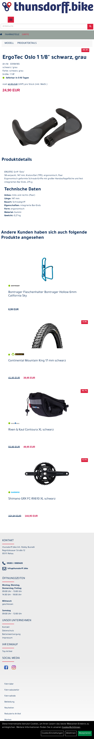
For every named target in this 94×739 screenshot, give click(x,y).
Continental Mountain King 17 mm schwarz (37, 361)
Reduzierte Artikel (12, 714)
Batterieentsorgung (11, 634)
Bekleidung (9, 702)
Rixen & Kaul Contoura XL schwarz (31, 430)
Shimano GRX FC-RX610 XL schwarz (31, 499)
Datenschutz (8, 631)
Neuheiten (9, 708)
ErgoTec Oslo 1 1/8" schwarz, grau (45, 58)
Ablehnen (71, 733)
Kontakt (6, 627)
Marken (7, 720)
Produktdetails (27, 43)
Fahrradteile (12, 35)
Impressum (7, 638)
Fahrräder (9, 684)
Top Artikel (7, 651)
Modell (9, 43)
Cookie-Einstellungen (52, 733)
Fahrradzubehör (11, 690)
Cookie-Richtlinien (71, 727)
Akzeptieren (85, 733)
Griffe (25, 35)
